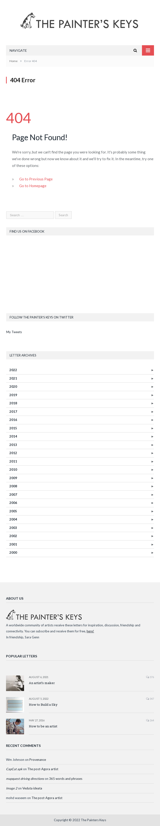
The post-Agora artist (42, 769)
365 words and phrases (65, 779)
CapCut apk (14, 769)
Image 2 (11, 788)
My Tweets (14, 332)
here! (90, 631)
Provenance (37, 760)
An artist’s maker (42, 683)
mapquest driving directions (25, 779)
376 (150, 677)
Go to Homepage (32, 186)
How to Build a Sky (43, 704)
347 (150, 698)
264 (150, 720)
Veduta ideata (32, 788)
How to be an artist (43, 726)
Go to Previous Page (36, 179)
